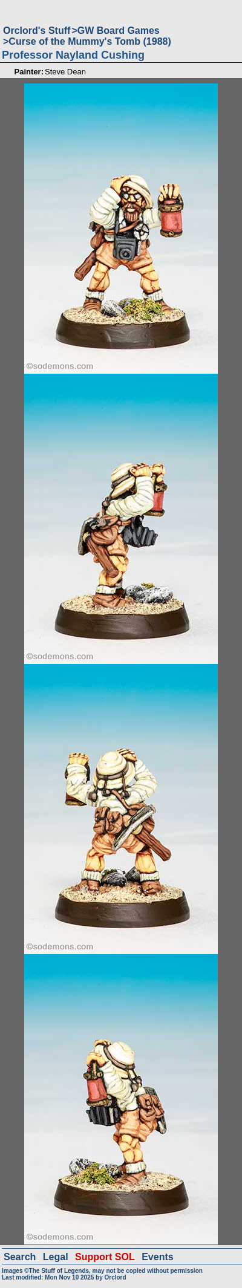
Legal (55, 1257)
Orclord (115, 1277)
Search (20, 1257)
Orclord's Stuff (36, 30)
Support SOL (105, 1257)
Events (157, 1257)
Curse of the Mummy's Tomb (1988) (89, 41)
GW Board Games (118, 30)
